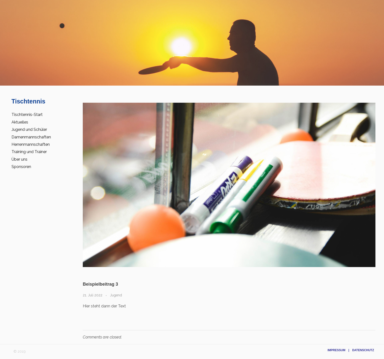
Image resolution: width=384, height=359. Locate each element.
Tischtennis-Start (27, 114)
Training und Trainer (29, 151)
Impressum (336, 350)
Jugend (116, 295)
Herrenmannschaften (31, 144)
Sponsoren (21, 166)
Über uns (19, 159)
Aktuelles (20, 122)
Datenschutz (363, 350)
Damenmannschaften (31, 137)
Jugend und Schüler (29, 129)
